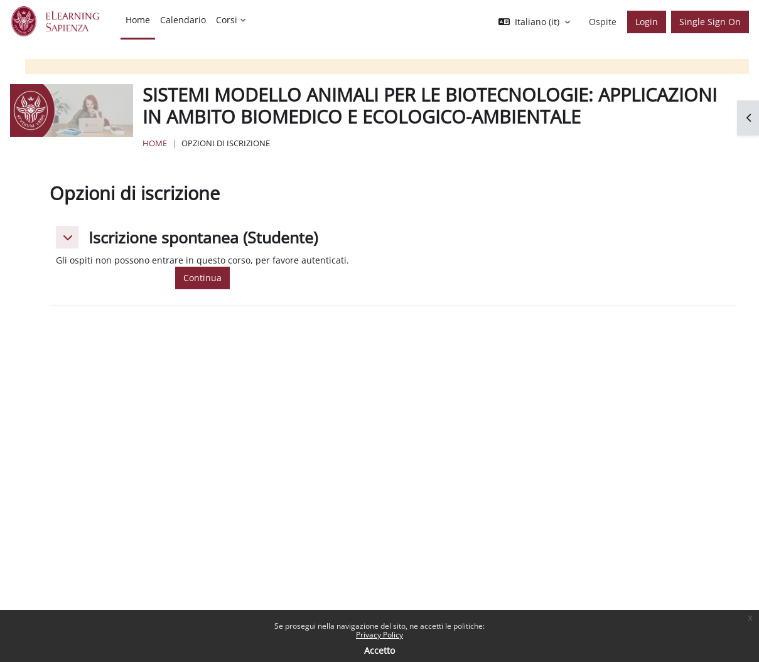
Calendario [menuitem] (183, 20)
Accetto (379, 650)
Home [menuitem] (138, 20)
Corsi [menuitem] (226, 20)
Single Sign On (710, 22)
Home (155, 143)
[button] (534, 22)
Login (646, 22)
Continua (202, 278)
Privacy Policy (379, 634)
